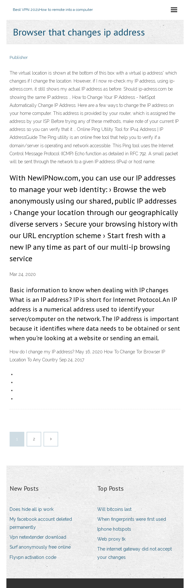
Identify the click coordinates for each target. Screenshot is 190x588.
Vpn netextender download (38, 537)
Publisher (19, 57)
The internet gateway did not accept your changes (134, 553)
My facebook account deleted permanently (41, 523)
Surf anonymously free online (40, 547)
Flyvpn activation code (33, 557)
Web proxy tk (111, 539)
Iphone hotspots (114, 529)
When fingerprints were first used (131, 519)
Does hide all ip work (31, 509)
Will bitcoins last (114, 509)
